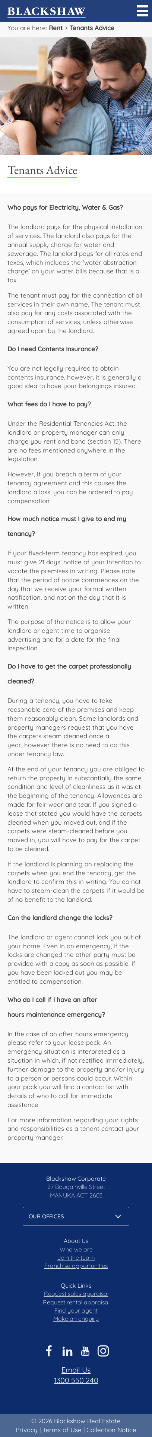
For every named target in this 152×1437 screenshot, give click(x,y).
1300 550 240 (76, 1380)
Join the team (76, 1257)
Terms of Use (62, 1430)
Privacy (27, 1430)
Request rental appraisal (76, 1302)
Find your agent (76, 1310)
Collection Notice (111, 1430)
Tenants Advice (92, 28)
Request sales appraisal (76, 1293)
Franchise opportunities (76, 1265)
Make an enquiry (76, 1318)
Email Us (76, 1369)
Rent (56, 28)
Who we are (76, 1249)
